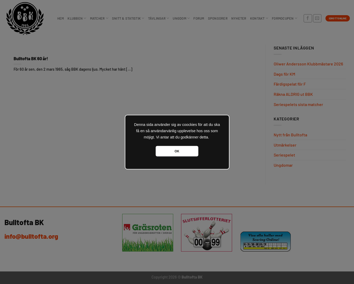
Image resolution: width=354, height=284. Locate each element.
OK (177, 151)
